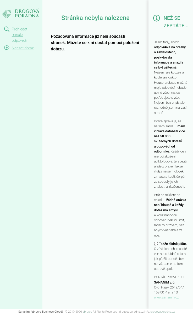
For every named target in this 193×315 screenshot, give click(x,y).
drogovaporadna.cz (162, 311)
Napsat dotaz (23, 48)
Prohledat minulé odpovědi (19, 35)
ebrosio (87, 311)
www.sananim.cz (166, 297)
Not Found (14, 4)
